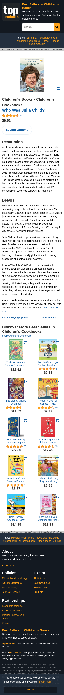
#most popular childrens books (19, 540)
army (46, 40)
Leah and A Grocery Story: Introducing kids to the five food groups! (48, 480)
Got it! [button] (30, 689)
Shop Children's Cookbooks (16, 335)
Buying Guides (41, 587)
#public (57, 540)
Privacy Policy (9, 587)
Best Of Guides (42, 583)
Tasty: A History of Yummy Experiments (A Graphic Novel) (16, 364)
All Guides (39, 578)
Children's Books (17, 99)
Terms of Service (11, 592)
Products (38, 592)
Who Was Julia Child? (23, 110)
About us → (8, 565)
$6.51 (6, 120)
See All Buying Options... (16, 317)
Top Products (9, 643)
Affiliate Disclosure (12, 583)
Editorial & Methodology (14, 578)
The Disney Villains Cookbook (16, 402)
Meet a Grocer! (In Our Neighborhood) (48, 363)
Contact (6, 623)
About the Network (12, 610)
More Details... (50, 317)
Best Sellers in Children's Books (25, 630)
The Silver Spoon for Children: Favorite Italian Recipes (48, 441)
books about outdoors (44, 42)
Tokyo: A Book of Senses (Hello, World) (48, 402)
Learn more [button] (45, 681)
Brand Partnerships (12, 606)
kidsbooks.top (15, 652)
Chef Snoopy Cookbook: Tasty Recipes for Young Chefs (16, 518)
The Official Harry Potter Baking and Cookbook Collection (16, 441)
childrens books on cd (28, 40)
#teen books (44, 540)
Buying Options (16, 129)
